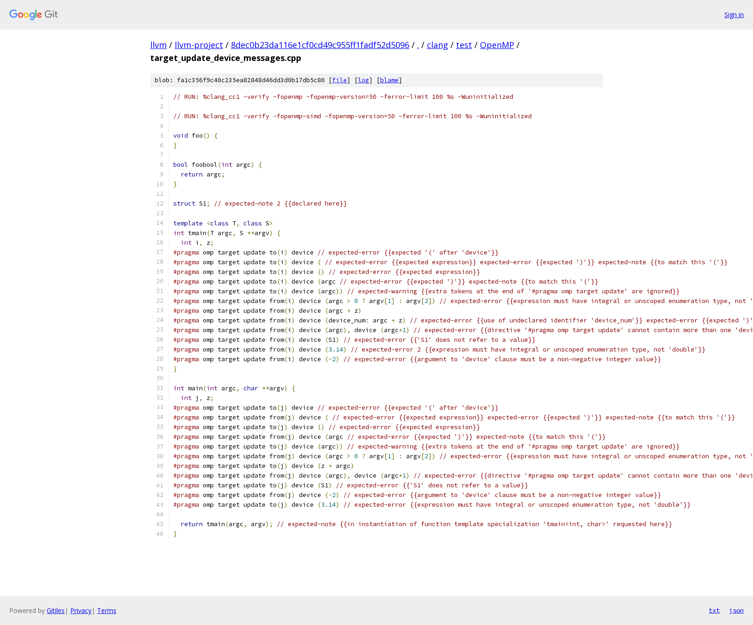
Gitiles (56, 610)
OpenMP (497, 44)
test (464, 44)
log (363, 80)
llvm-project (199, 44)
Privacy (80, 610)
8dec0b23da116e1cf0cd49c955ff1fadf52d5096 (320, 44)
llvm (158, 44)
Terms (106, 610)
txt (714, 610)
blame (389, 80)
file (339, 80)
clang (437, 44)
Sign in (734, 14)
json (736, 610)
